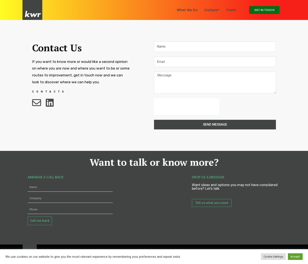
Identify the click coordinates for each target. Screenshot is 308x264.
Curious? (211, 10)
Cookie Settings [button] (273, 256)
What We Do (187, 10)
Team (231, 10)
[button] (264, 10)
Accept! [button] (295, 256)
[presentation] (186, 106)
